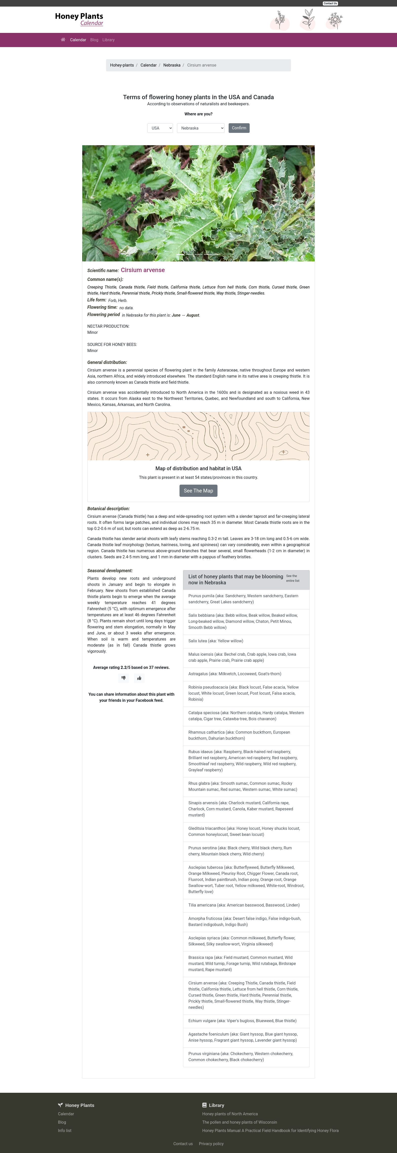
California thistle (185, 287)
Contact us (183, 1143)
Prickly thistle (163, 293)
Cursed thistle (284, 287)
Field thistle (157, 287)
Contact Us (330, 3)
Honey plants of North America (230, 1113)
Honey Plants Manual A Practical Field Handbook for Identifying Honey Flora (270, 1130)
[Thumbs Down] (123, 678)
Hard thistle (110, 293)
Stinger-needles (250, 293)
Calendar (78, 39)
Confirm (239, 128)
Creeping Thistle (101, 287)
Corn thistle (259, 287)
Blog (94, 39)
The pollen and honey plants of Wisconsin (239, 1122)
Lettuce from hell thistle (224, 287)
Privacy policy (211, 1143)
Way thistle (226, 293)
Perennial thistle (136, 293)
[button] (99, 203)
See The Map (198, 491)
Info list (64, 1130)
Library (108, 39)
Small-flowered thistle (195, 293)
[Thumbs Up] (139, 678)
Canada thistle (132, 287)
